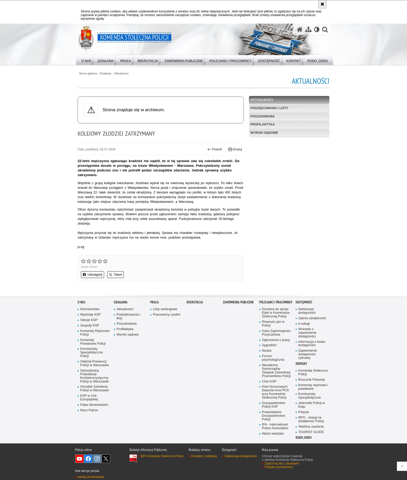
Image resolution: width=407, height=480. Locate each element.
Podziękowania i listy (269, 108)
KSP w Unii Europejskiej (89, 397)
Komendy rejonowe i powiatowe (313, 387)
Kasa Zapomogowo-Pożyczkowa (276, 332)
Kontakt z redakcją (204, 456)
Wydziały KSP (90, 314)
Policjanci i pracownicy (275, 302)
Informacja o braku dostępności (311, 343)
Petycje (303, 412)
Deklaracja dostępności (307, 311)
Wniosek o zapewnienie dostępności (307, 333)
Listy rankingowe (165, 309)
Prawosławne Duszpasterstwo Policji (273, 416)
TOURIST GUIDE (311, 432)
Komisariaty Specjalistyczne (309, 395)
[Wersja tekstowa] (317, 29)
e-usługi (304, 323)
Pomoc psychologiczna (273, 357)
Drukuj (235, 149)
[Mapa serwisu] (308, 29)
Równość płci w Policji (273, 323)
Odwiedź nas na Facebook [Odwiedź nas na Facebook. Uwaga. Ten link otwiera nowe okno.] (88, 459)
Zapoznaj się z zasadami (281, 463)
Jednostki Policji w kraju (311, 404)
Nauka (267, 350)
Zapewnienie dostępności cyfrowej (307, 354)
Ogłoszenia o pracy (276, 340)
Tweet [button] (115, 274)
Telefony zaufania (311, 426)
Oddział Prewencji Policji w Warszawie (94, 363)
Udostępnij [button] (92, 274)
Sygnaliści (269, 345)
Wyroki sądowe (264, 133)
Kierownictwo (89, 309)
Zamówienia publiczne (238, 302)
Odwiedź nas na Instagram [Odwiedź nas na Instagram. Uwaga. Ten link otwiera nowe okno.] (97, 459)
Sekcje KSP (89, 320)
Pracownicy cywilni (166, 314)
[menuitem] (86, 59)
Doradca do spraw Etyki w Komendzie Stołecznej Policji (276, 313)
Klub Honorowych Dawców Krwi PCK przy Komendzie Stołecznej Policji (275, 392)
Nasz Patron (89, 410)
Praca (154, 302)
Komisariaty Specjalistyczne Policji (91, 352)
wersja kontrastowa (91, 477)
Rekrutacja (195, 302)
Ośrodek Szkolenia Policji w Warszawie (94, 388)
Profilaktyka (262, 124)
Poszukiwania (262, 116)
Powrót (214, 149)
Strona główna (88, 73)
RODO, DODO (303, 437)
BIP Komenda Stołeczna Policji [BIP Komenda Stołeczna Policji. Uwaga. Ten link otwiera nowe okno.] (162, 456)
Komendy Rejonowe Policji (95, 332)
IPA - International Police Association (275, 426)
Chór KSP (269, 381)
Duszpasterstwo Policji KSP (273, 404)
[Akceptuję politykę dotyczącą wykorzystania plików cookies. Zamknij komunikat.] (322, 4)
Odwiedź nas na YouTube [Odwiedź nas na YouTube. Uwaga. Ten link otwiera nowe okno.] (79, 459)
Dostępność (304, 302)
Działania (105, 73)
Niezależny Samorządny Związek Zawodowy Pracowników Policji (276, 371)
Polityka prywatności (278, 467)
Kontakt (301, 363)
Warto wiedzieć (273, 433)
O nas (81, 302)
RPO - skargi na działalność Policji (311, 419)
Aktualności (121, 73)
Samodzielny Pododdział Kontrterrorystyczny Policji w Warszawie (94, 376)
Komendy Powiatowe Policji (93, 341)
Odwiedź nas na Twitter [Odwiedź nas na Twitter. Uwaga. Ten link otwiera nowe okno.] (106, 459)
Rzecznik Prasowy (311, 379)
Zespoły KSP (89, 325)
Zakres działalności (312, 318)
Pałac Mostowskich (94, 405)
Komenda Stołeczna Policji (313, 372)
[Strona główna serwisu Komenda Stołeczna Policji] (300, 29)
